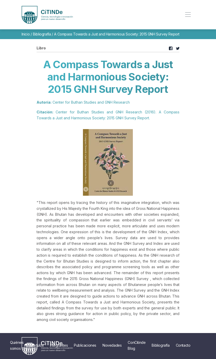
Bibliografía (42, 34)
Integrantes (59, 345)
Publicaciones (85, 345)
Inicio (26, 34)
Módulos (37, 345)
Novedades (112, 345)
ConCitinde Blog (136, 345)
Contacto (183, 345)
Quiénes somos (16, 345)
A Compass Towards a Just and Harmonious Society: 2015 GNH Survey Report (116, 34)
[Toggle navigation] (188, 14)
